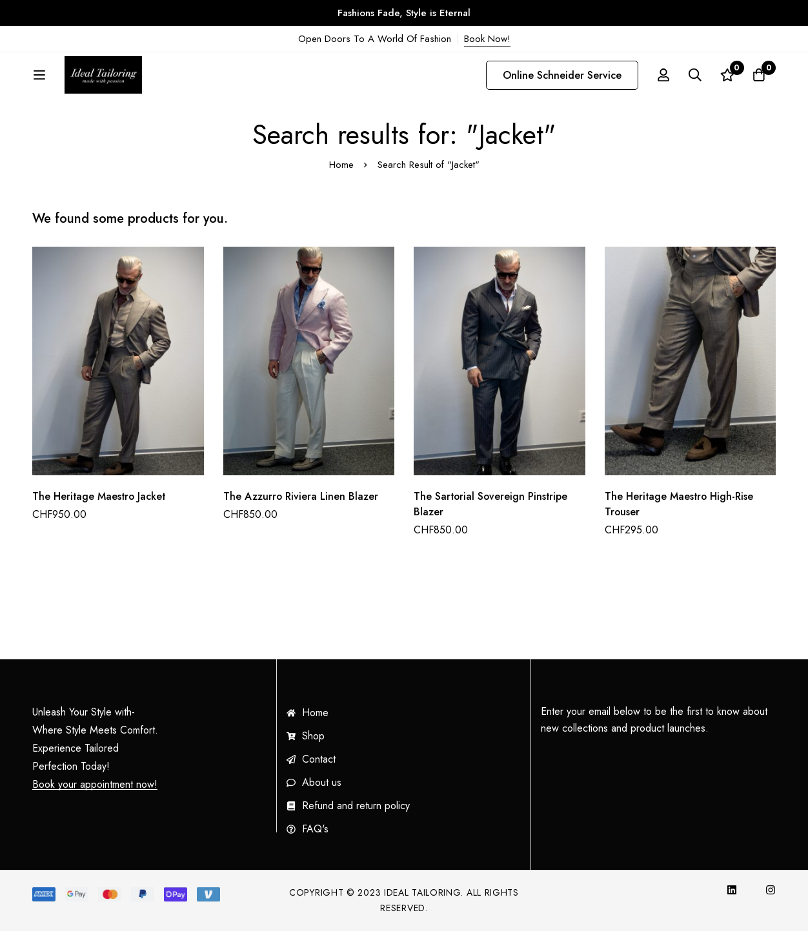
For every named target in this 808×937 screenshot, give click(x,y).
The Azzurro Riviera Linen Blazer (301, 502)
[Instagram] (770, 896)
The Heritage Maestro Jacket (100, 502)
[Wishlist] (727, 78)
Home (341, 170)
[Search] (694, 78)
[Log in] (662, 78)
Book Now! (487, 39)
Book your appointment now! (94, 790)
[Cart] (759, 78)
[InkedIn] (732, 896)
